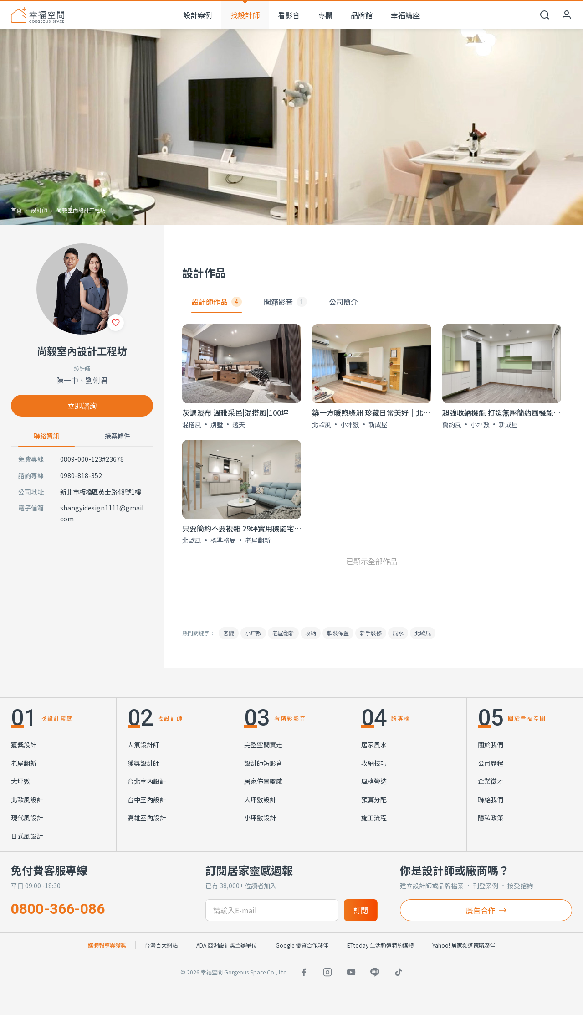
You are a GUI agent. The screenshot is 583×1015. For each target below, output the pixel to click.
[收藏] (115, 322)
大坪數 (20, 781)
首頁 (16, 210)
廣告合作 (486, 910)
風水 (398, 633)
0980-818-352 (81, 475)
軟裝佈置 (338, 633)
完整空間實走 (263, 744)
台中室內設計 (147, 799)
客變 (228, 633)
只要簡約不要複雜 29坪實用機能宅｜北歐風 (252, 528)
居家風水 (374, 744)
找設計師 (245, 15)
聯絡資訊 (46, 435)
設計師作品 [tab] (216, 301)
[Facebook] (303, 972)
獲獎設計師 (143, 763)
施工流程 (374, 817)
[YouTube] (351, 972)
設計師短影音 (263, 763)
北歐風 (422, 633)
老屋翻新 (283, 633)
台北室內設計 (147, 781)
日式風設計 (27, 835)
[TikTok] (398, 972)
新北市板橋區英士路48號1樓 (100, 491)
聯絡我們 (490, 799)
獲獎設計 (23, 744)
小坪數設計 (260, 817)
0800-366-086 (58, 908)
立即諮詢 (82, 405)
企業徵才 (490, 781)
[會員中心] (566, 15)
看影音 (289, 15)
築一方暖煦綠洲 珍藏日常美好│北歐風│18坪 (386, 412)
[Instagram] (327, 972)
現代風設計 (27, 817)
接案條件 (117, 435)
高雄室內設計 (147, 817)
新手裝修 (371, 633)
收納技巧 (374, 763)
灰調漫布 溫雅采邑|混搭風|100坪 (235, 412)
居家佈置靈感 (263, 781)
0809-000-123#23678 (92, 459)
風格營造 (374, 781)
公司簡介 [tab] (343, 301)
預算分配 (374, 799)
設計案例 (197, 15)
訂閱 (360, 910)
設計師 (39, 210)
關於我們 (490, 744)
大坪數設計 (260, 799)
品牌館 (362, 15)
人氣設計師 (143, 744)
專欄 (325, 15)
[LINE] (374, 972)
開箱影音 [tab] (285, 301)
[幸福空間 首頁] (37, 15)
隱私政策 (490, 817)
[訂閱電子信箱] (271, 910)
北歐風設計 (27, 799)
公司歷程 (490, 763)
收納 (310, 633)
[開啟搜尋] (544, 15)
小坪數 (253, 633)
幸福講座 (405, 15)
